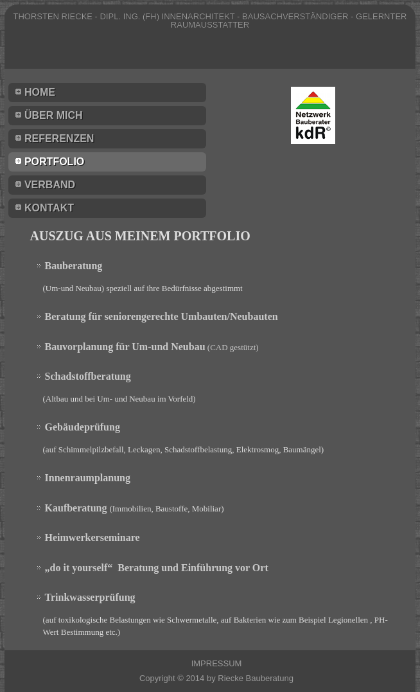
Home (39, 92)
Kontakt (49, 207)
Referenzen (59, 138)
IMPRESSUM (216, 663)
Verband (49, 184)
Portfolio (54, 161)
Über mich (53, 115)
